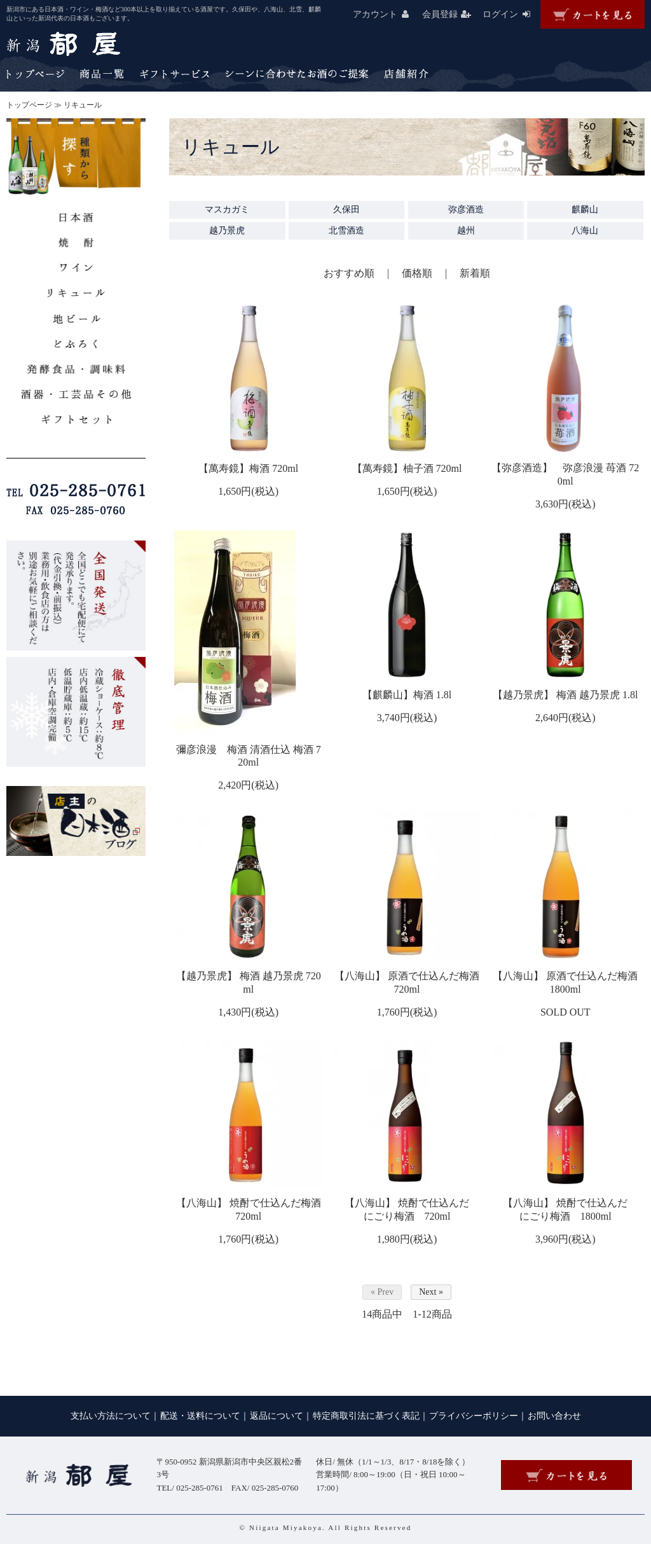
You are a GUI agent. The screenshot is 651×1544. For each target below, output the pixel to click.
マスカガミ (227, 209)
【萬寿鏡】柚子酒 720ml (407, 468)
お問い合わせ (554, 1416)
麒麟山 (585, 209)
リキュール (83, 104)
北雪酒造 (346, 230)
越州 (466, 230)
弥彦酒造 (466, 209)
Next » (431, 1292)
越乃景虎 (227, 230)
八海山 (585, 230)
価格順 (417, 273)
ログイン (511, 14)
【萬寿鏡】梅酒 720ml (248, 468)
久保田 (346, 209)
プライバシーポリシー (473, 1416)
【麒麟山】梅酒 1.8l (406, 694)
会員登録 (451, 14)
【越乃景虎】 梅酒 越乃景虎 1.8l (565, 694)
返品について (276, 1416)
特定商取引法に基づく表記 (366, 1416)
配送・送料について (200, 1416)
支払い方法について (111, 1416)
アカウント (386, 14)
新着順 (475, 273)
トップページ (29, 104)
